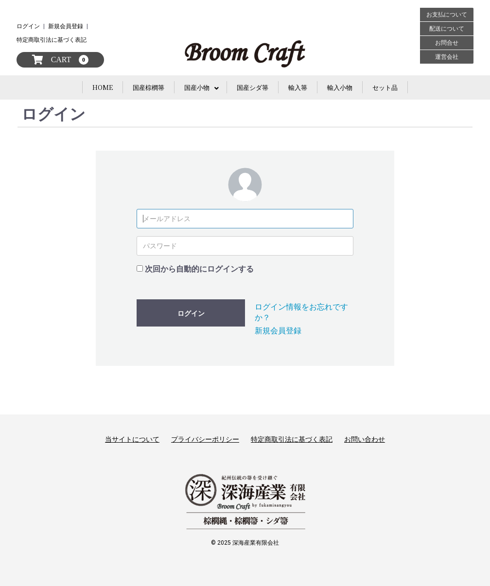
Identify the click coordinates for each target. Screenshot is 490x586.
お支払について (446, 14)
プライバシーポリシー (205, 439)
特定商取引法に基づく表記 (52, 39)
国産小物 (197, 87)
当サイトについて (132, 439)
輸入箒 (297, 87)
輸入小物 (339, 87)
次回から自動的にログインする (199, 269)
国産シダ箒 (252, 87)
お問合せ (446, 42)
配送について (446, 28)
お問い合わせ (364, 439)
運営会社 (446, 56)
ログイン (28, 26)
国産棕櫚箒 (148, 87)
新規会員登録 (65, 26)
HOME (102, 87)
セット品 (385, 87)
